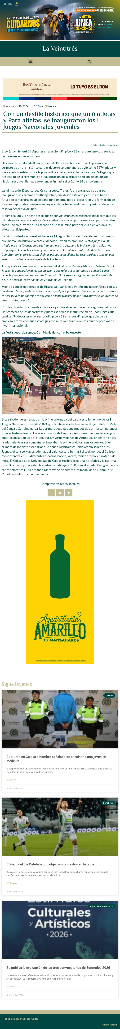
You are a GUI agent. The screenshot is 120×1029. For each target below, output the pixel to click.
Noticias (53, 106)
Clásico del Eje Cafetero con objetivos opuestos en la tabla (50, 864)
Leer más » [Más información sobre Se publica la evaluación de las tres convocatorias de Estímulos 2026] (11, 987)
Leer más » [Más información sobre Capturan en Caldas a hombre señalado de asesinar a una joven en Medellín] (11, 780)
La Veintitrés (60, 49)
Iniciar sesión (109, 1024)
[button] (30, 61)
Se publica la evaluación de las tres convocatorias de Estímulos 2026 (58, 968)
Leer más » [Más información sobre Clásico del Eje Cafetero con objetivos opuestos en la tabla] (11, 883)
